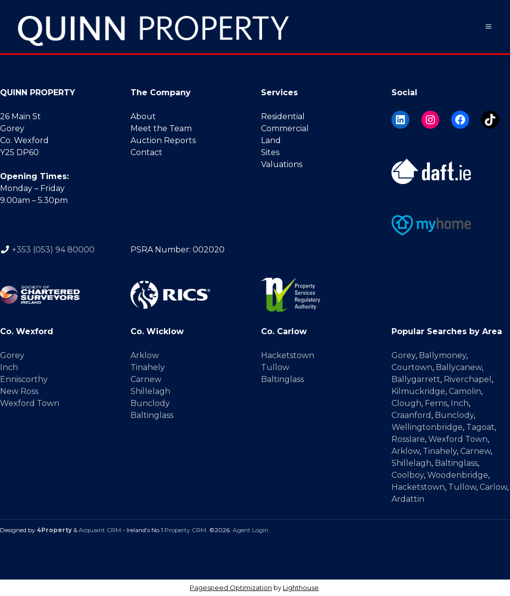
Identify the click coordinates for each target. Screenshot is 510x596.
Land (271, 140)
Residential (283, 116)
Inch (9, 367)
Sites (270, 152)
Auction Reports (163, 140)
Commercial (285, 128)
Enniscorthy (24, 379)
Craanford (411, 415)
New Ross (19, 391)
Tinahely (147, 367)
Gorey (12, 355)
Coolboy (407, 475)
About (143, 116)
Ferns (436, 403)
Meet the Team (161, 128)
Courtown (411, 367)
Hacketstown (287, 355)
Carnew (145, 379)
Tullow (275, 367)
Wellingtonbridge (427, 427)
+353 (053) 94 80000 (53, 249)
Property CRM (185, 530)
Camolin (465, 391)
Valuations (281, 164)
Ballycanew (459, 367)
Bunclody (150, 403)
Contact (146, 152)
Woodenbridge (457, 475)
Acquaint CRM (100, 530)
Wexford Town (29, 403)
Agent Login (250, 530)
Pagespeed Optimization (231, 588)
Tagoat (480, 427)
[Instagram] (430, 120)
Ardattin (407, 499)
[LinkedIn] (400, 120)
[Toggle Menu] (488, 26)
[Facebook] (460, 120)
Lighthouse (301, 588)
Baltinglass (151, 415)
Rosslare (408, 439)
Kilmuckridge (418, 391)
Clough (406, 403)
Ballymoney (442, 355)
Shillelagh (150, 391)
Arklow (144, 355)
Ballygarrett (415, 379)
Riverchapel (468, 379)
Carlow (493, 487)
